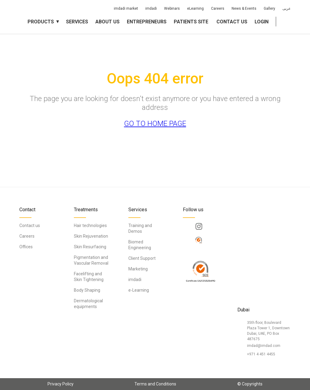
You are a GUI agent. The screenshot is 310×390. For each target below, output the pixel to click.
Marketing (138, 268)
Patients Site (191, 22)
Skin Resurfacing (90, 246)
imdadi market (126, 8)
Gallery (269, 8)
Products (41, 22)
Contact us (231, 22)
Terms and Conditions (155, 384)
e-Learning (138, 290)
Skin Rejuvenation (91, 236)
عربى (286, 8)
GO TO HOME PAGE (155, 123)
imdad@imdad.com (263, 346)
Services (77, 22)
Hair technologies (90, 225)
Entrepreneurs (147, 22)
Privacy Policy (61, 384)
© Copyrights (249, 384)
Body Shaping (87, 290)
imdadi (151, 8)
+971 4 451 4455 (261, 354)
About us (107, 22)
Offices (26, 246)
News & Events (244, 8)
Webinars (172, 8)
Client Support (142, 258)
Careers (217, 8)
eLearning (195, 8)
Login (262, 22)
